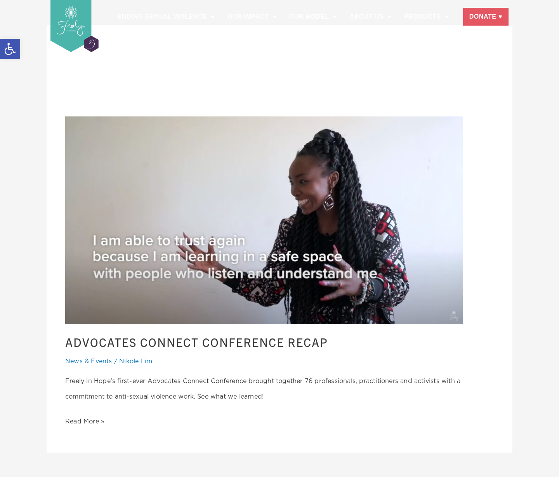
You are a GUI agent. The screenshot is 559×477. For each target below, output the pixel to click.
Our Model (313, 17)
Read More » (84, 419)
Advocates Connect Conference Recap (202, 341)
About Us (370, 17)
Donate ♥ (485, 16)
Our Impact (252, 17)
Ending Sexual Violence (166, 17)
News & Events (88, 360)
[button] (10, 49)
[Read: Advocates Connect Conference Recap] (264, 219)
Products (426, 17)
